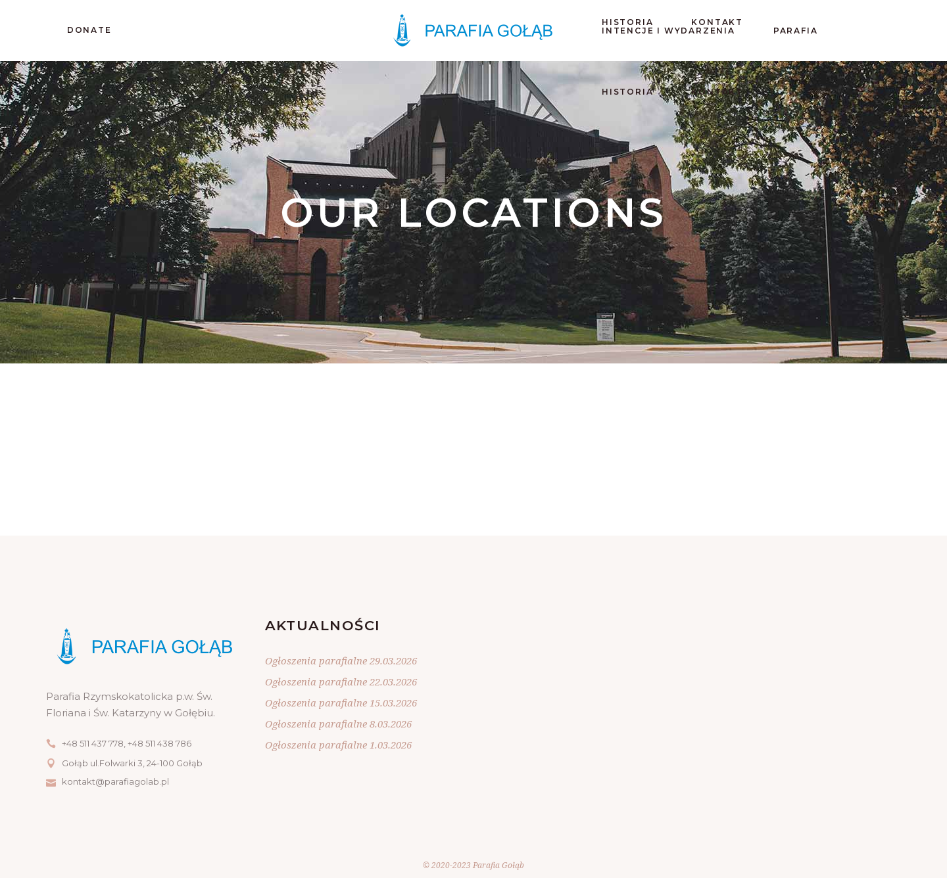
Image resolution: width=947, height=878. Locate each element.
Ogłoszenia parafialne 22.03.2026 (341, 681)
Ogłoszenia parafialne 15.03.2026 (341, 702)
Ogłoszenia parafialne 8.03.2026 (338, 723)
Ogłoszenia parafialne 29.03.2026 (341, 660)
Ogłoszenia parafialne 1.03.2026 (338, 744)
